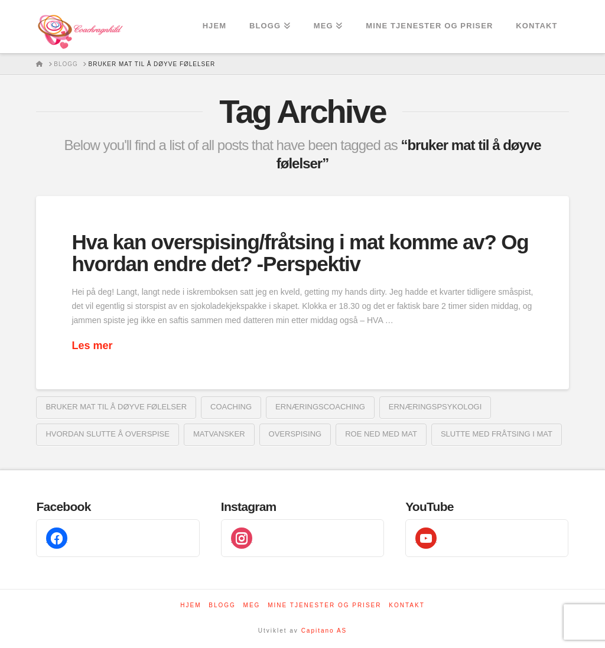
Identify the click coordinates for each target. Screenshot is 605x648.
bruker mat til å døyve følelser (116, 406)
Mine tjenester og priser (324, 605)
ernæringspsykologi (435, 406)
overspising (295, 433)
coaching (231, 406)
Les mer (91, 345)
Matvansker (219, 433)
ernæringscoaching (320, 406)
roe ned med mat (381, 433)
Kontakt (406, 605)
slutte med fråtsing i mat (496, 433)
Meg (252, 605)
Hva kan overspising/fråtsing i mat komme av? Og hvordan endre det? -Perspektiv (299, 252)
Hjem (190, 605)
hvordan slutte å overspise (107, 433)
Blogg (222, 605)
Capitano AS (324, 630)
